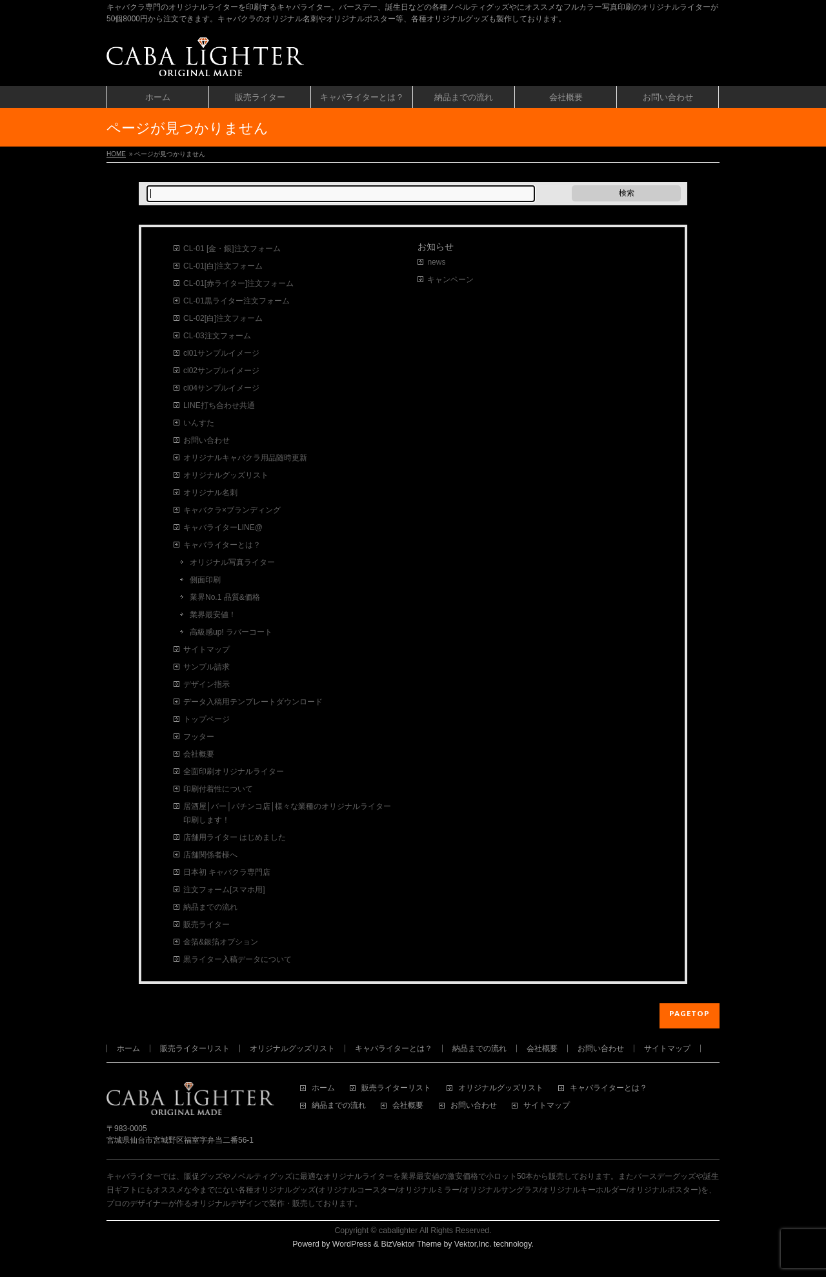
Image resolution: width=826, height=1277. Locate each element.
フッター (198, 736)
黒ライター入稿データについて (237, 959)
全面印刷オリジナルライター (233, 771)
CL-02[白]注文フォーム (223, 318)
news (436, 262)
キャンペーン (450, 279)
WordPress (352, 1244)
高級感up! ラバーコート (231, 632)
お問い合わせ (206, 440)
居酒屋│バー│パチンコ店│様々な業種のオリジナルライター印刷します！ (287, 813)
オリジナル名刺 (210, 492)
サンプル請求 (206, 666)
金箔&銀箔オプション (220, 941)
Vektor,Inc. (473, 1244)
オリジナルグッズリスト (225, 475)
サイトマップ (206, 649)
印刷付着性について (218, 788)
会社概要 (198, 754)
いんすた (198, 422)
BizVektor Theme (411, 1244)
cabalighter (398, 1230)
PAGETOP (689, 1013)
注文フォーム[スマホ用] (224, 889)
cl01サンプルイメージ (221, 353)
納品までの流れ (210, 907)
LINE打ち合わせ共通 (219, 405)
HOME (116, 154)
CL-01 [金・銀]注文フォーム (232, 248)
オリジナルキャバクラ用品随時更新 (245, 457)
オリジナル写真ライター (232, 562)
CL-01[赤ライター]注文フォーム (238, 283)
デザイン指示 (206, 684)
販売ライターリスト (195, 1048)
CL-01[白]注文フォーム (223, 266)
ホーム (128, 1048)
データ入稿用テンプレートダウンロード (253, 701)
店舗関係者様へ (210, 854)
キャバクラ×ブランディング (232, 510)
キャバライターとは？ (222, 544)
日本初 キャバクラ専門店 (226, 872)
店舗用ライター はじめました (234, 837)
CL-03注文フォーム (217, 335)
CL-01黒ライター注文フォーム (236, 300)
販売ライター (206, 924)
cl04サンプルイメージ (221, 388)
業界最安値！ (213, 614)
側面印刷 (205, 579)
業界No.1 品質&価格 (225, 597)
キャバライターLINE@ (223, 527)
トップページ (206, 719)
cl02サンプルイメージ (221, 370)
